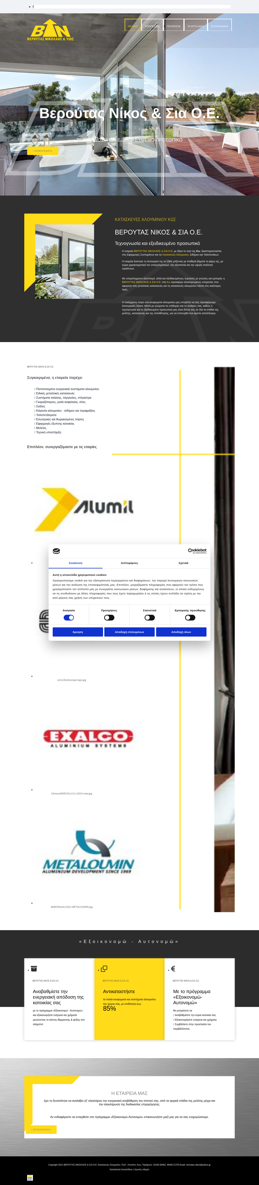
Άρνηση (78, 632)
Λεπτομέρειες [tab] (129, 562)
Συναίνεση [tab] (75, 562)
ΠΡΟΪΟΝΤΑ (174, 26)
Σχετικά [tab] (183, 562)
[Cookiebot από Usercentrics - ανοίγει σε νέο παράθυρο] (190, 551)
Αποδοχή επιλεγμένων (129, 632)
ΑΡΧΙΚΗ (133, 26)
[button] (42, 151)
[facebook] (33, 6)
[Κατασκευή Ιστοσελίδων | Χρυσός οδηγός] (30, 1179)
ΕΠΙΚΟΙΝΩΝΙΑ (219, 26)
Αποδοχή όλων (181, 632)
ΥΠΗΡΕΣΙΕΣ (152, 26)
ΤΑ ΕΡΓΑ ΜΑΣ (195, 26)
